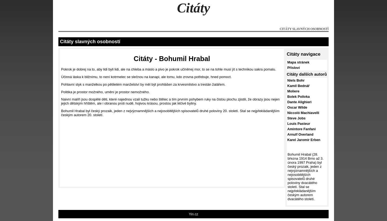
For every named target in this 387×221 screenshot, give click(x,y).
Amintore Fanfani (301, 129)
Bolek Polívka (298, 97)
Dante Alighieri (299, 102)
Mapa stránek (298, 62)
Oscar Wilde (297, 107)
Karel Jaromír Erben (303, 140)
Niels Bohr (296, 80)
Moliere (293, 91)
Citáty (193, 7)
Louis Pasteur (298, 124)
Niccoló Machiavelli (303, 113)
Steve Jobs (296, 118)
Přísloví (293, 68)
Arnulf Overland (300, 134)
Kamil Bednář (298, 86)
